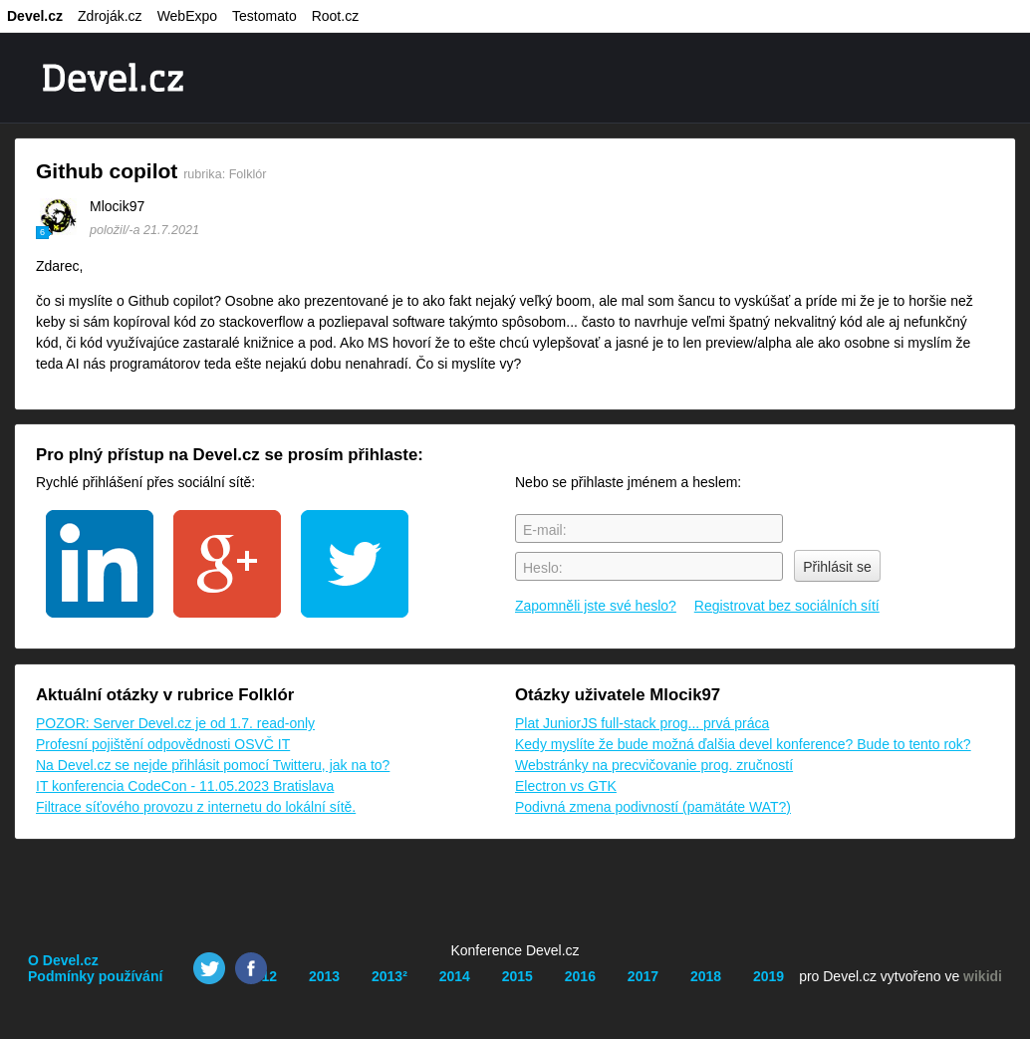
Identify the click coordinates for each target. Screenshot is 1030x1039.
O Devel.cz (63, 960)
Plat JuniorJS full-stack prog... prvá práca (642, 723)
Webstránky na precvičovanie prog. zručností (654, 765)
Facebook (251, 968)
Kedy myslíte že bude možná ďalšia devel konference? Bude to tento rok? (743, 744)
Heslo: (543, 568)
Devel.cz (35, 16)
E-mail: (545, 530)
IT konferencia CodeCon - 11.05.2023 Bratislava (185, 786)
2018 (705, 976)
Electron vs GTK (566, 786)
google (227, 564)
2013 (324, 976)
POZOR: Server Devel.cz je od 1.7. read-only (175, 723)
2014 (454, 976)
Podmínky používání (95, 976)
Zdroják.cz (110, 16)
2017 (643, 976)
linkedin (99, 564)
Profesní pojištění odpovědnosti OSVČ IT (163, 744)
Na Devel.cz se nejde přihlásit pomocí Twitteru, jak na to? (212, 765)
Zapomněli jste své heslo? (595, 606)
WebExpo (187, 16)
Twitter (209, 968)
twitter (354, 564)
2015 (517, 976)
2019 (768, 976)
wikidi (982, 976)
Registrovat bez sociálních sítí (787, 606)
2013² (389, 976)
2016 (580, 976)
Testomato (264, 16)
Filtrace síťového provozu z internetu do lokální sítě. (196, 807)
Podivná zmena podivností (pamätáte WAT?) (653, 807)
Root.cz (335, 16)
